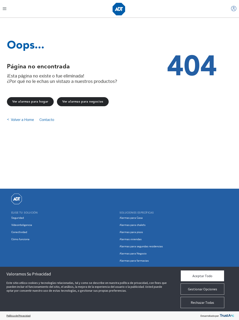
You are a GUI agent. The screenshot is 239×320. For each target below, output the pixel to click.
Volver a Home (22, 120)
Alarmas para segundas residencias (141, 246)
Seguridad (17, 217)
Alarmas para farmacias (134, 260)
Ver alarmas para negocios (82, 101)
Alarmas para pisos (131, 232)
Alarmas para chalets (132, 225)
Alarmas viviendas (131, 239)
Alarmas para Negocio (133, 253)
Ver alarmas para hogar (30, 101)
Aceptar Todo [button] (202, 276)
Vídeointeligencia (21, 225)
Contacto (46, 120)
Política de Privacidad (18, 315)
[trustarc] (226, 316)
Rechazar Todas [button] (202, 302)
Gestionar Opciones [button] (202, 289)
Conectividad (19, 232)
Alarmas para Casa (131, 217)
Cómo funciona (20, 239)
